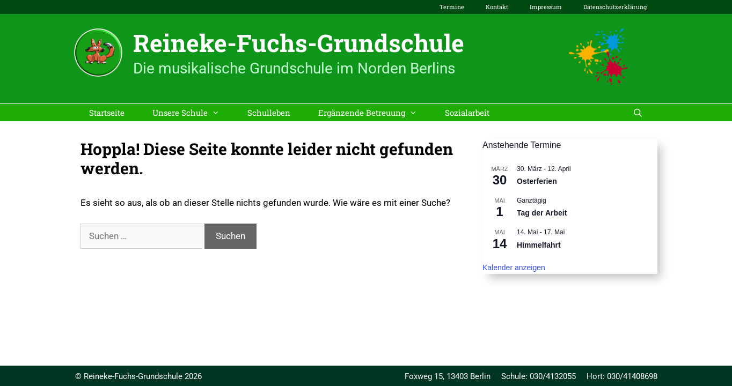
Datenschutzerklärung (615, 7)
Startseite (107, 112)
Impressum (546, 7)
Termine (452, 7)
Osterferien (537, 181)
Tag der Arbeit (542, 213)
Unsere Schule (192, 112)
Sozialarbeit (467, 112)
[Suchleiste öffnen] (638, 112)
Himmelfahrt (539, 245)
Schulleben (268, 112)
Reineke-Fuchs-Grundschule (298, 42)
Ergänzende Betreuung (374, 112)
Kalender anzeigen (513, 267)
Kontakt (497, 7)
